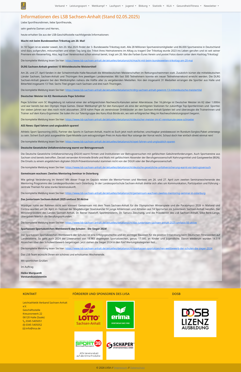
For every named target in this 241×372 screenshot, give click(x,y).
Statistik (157, 6)
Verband (60, 6)
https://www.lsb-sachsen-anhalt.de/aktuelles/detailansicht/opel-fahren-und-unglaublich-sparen (120, 141)
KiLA (169, 6)
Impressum (120, 367)
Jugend (130, 6)
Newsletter (210, 6)
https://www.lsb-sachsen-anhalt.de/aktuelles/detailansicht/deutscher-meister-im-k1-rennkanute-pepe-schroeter (129, 119)
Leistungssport (78, 6)
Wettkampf (98, 6)
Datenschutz (137, 367)
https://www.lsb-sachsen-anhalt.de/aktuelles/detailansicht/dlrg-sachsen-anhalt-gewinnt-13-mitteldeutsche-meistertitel (133, 90)
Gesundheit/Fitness (188, 6)
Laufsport (115, 6)
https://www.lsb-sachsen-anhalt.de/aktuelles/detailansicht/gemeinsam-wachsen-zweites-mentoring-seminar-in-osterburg (135, 193)
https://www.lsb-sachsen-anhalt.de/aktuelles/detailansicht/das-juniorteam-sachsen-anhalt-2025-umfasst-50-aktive (131, 222)
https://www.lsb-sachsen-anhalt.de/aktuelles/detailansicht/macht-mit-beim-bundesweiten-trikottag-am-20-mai (129, 60)
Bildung (143, 6)
